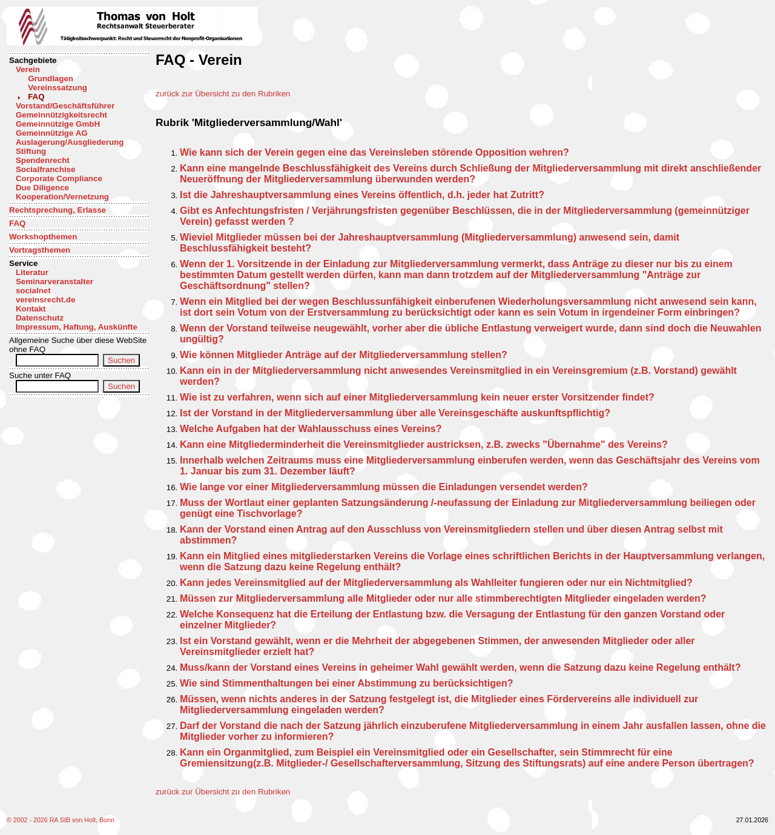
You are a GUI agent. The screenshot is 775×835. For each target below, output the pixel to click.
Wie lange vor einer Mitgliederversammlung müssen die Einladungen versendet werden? (384, 487)
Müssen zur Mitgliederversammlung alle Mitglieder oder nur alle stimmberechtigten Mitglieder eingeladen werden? (443, 598)
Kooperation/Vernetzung (62, 196)
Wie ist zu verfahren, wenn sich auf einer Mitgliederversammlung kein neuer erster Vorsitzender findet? (417, 397)
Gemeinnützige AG (52, 133)
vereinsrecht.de (46, 299)
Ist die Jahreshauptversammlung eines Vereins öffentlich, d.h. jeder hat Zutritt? (362, 195)
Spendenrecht (43, 160)
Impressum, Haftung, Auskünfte (76, 326)
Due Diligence (42, 187)
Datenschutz (40, 317)
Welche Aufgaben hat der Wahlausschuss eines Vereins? (310, 429)
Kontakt (31, 308)
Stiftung (31, 151)
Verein (28, 69)
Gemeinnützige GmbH (58, 123)
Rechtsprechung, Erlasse (57, 210)
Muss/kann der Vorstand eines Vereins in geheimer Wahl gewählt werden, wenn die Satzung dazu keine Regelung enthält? (460, 667)
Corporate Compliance (59, 178)
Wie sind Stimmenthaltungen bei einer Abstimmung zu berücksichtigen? (346, 683)
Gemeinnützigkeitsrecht (61, 114)
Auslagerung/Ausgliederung (70, 142)
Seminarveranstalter (54, 281)
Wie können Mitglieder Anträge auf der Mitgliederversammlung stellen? (343, 355)
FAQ (36, 96)
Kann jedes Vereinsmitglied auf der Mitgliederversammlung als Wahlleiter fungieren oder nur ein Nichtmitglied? (436, 582)
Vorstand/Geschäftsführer (65, 105)
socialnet (33, 290)
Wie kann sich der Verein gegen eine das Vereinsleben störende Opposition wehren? (374, 152)
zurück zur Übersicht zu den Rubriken (223, 93)
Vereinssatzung (57, 87)
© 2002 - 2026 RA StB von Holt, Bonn (60, 819)
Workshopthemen (43, 236)
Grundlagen (50, 78)
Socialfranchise (46, 169)
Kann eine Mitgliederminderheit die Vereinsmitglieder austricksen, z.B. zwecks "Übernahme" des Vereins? (424, 444)
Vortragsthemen (39, 249)
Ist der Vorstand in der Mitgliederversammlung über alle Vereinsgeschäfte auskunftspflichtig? (395, 413)
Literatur (32, 272)
